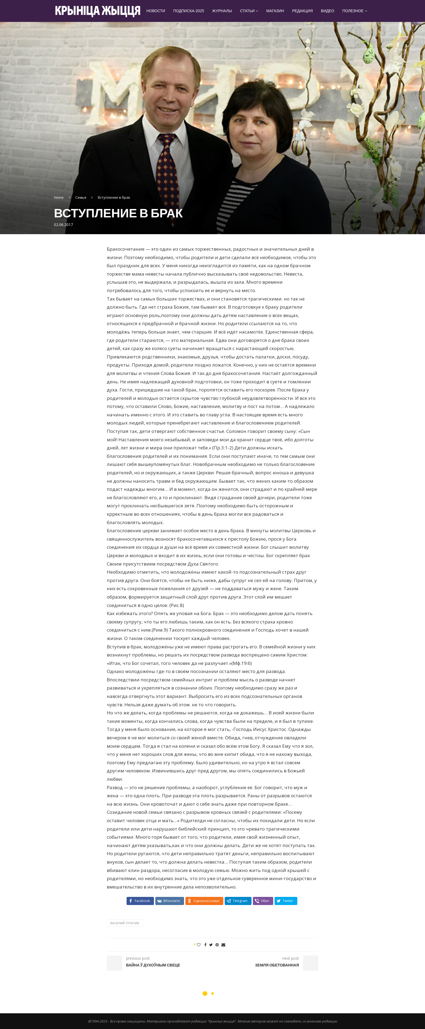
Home (59, 197)
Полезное (352, 11)
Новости (155, 11)
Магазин (275, 11)
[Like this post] (199, 944)
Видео (327, 11)
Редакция (302, 11)
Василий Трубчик (124, 923)
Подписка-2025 (188, 11)
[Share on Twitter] (211, 944)
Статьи (247, 11)
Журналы (222, 11)
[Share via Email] (223, 944)
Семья (80, 197)
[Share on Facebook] (205, 944)
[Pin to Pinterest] (217, 944)
